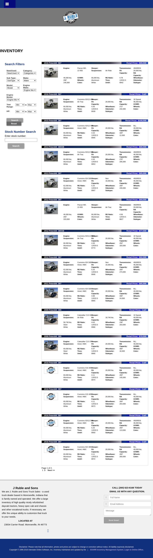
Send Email (114, 520)
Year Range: (10, 105)
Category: (28, 71)
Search (14, 120)
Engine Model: (10, 96)
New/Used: (12, 71)
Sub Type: (12, 78)
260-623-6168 (139, 3)
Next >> (51, 470)
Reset (14, 123)
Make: (26, 78)
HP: (9, 111)
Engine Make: (26, 86)
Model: (10, 85)
